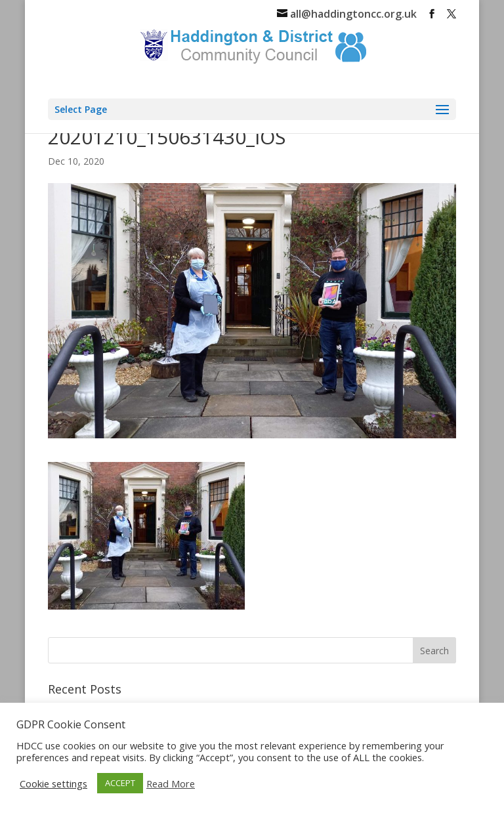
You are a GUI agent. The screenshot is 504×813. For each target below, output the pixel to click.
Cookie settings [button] (53, 783)
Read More (170, 783)
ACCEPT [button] (120, 783)
